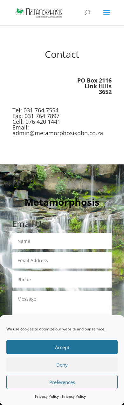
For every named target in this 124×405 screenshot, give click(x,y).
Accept (62, 347)
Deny (62, 365)
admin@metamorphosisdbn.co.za (57, 133)
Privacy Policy (47, 396)
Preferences (62, 382)
